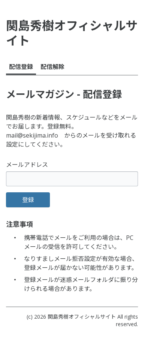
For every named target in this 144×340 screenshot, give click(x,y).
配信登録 (21, 67)
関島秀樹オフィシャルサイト (82, 316)
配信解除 (52, 67)
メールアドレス (27, 164)
